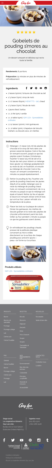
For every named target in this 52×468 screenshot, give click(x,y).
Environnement (24, 363)
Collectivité (23, 373)
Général (6, 360)
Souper (22, 338)
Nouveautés (39, 316)
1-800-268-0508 (35, 424)
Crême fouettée (9, 364)
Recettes (23, 311)
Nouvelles (40, 311)
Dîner (21, 331)
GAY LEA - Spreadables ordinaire (19, 271)
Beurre (6, 316)
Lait (5, 333)
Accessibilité (24, 387)
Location (38, 365)
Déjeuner (23, 324)
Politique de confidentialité (14, 458)
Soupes (22, 342)
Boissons (23, 320)
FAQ (5, 355)
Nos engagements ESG (25, 357)
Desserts (22, 327)
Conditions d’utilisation (12, 455)
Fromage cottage (9, 329)
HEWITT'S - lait (32, 101)
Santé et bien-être (41, 320)
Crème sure (7, 336)
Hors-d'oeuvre (24, 334)
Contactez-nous (40, 356)
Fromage (7, 326)
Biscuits (22, 316)
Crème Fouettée (9, 340)
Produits (7, 311)
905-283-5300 (34, 421)
